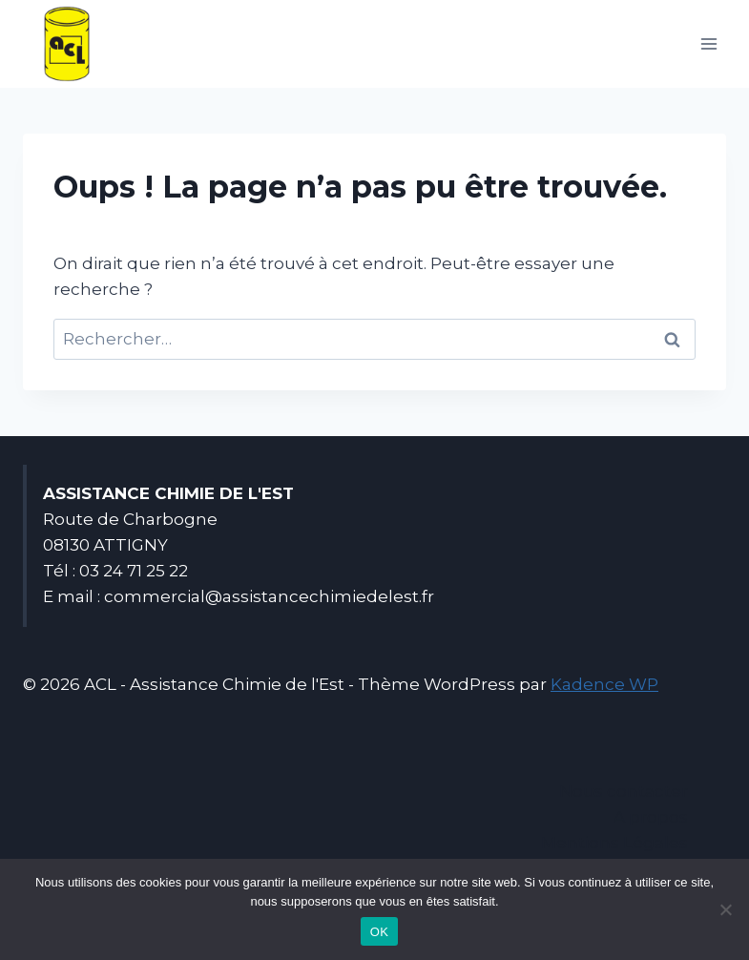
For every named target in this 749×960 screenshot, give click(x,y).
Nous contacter (623, 791)
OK (379, 932)
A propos (651, 816)
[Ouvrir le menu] (708, 43)
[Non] (725, 909)
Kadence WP (604, 684)
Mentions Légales (614, 842)
